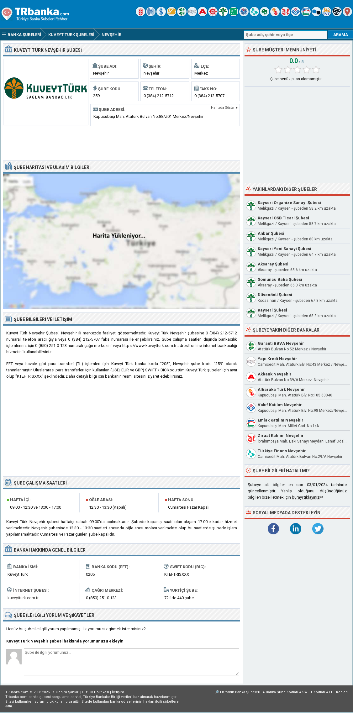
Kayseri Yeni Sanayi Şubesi (284, 248)
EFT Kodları (338, 692)
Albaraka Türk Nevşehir (281, 389)
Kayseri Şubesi (272, 310)
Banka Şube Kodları (282, 692)
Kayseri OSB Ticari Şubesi (283, 218)
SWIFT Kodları (313, 692)
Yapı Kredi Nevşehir (277, 358)
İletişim (118, 692)
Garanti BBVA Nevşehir (281, 343)
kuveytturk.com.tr (23, 597)
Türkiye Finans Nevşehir (282, 450)
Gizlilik (95, 692)
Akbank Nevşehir (275, 374)
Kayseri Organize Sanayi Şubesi (289, 202)
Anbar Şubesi (271, 233)
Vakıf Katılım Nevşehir (280, 404)
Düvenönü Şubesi (275, 294)
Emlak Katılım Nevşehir (280, 420)
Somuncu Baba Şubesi (280, 279)
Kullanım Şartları (65, 692)
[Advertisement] (121, 142)
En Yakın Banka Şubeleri (240, 692)
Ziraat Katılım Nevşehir (281, 435)
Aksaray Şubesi (273, 264)
